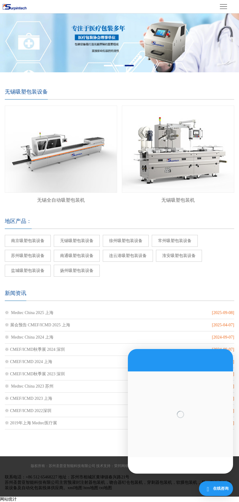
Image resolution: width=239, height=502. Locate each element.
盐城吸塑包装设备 (28, 270)
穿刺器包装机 (159, 482)
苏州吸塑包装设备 (28, 255)
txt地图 (105, 488)
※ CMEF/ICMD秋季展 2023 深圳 (35, 374)
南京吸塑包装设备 (28, 240)
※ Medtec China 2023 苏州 (29, 386)
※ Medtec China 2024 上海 (29, 337)
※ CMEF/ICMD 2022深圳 (28, 410)
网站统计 (8, 499)
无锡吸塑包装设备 (77, 240)
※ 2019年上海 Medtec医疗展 (31, 423)
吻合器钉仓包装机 (126, 482)
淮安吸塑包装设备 (179, 255)
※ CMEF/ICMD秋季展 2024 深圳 (35, 349)
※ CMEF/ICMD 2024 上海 (28, 361)
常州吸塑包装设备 (174, 240)
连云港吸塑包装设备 (128, 255)
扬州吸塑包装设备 (77, 270)
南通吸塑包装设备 (77, 255)
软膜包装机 (186, 482)
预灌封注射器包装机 (86, 482)
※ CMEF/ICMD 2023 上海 (28, 398)
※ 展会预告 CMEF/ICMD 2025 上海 (37, 325)
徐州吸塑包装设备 (126, 240)
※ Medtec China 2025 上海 (29, 312)
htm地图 (90, 488)
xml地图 (75, 488)
